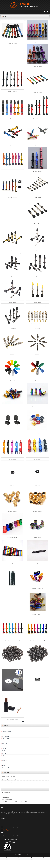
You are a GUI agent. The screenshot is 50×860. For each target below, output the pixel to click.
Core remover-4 (37, 459)
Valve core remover (6, 736)
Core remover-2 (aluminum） (37, 433)
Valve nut (4, 755)
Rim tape (4, 765)
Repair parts (5, 763)
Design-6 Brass (37, 276)
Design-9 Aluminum (37, 145)
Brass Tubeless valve (6, 731)
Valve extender (5, 738)
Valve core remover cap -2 (37, 614)
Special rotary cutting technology (9, 779)
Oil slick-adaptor (37, 537)
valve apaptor (5, 741)
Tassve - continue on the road (8, 776)
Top (44, 858)
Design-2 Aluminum (37, 42)
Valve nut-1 (12, 485)
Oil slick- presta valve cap (37, 406)
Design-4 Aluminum (12, 91)
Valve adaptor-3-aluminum (12, 537)
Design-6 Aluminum (12, 118)
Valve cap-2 (37, 380)
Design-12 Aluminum (12, 197)
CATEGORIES (4, 12)
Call (18, 858)
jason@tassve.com (8, 799)
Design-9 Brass (12, 328)
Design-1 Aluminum (12, 43)
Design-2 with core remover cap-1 (37, 640)
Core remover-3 (12, 459)
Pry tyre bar (4, 760)
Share (6, 858)
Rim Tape (4, 750)
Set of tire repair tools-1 (12, 719)
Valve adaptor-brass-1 (12, 511)
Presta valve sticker (12, 693)
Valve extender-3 (12, 589)
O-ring (12, 666)
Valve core (4, 743)
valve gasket (4, 758)
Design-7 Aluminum (37, 118)
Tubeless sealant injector (7, 746)
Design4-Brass (37, 250)
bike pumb (4, 748)
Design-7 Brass (12, 302)
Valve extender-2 (37, 563)
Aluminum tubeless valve (7, 729)
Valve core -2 (12, 354)
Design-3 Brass (12, 250)
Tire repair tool (5, 767)
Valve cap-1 (12, 380)
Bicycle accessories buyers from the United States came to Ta (15, 782)
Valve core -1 (37, 328)
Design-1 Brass (37, 197)
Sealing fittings (37, 666)
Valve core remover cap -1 (37, 588)
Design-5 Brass (12, 276)
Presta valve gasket (37, 693)
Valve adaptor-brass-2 (37, 511)
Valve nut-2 (37, 485)
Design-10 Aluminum (12, 171)
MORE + (3, 818)
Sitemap (36, 854)
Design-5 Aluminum (37, 92)
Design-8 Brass (37, 302)
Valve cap (4, 753)
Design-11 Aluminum (37, 171)
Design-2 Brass (37, 223)
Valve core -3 (37, 354)
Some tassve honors (6, 784)
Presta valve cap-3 (12, 406)
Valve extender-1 (12, 563)
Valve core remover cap (7, 733)
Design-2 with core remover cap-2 (12, 640)
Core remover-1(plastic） (12, 433)
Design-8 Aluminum (12, 145)
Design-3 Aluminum (37, 66)
